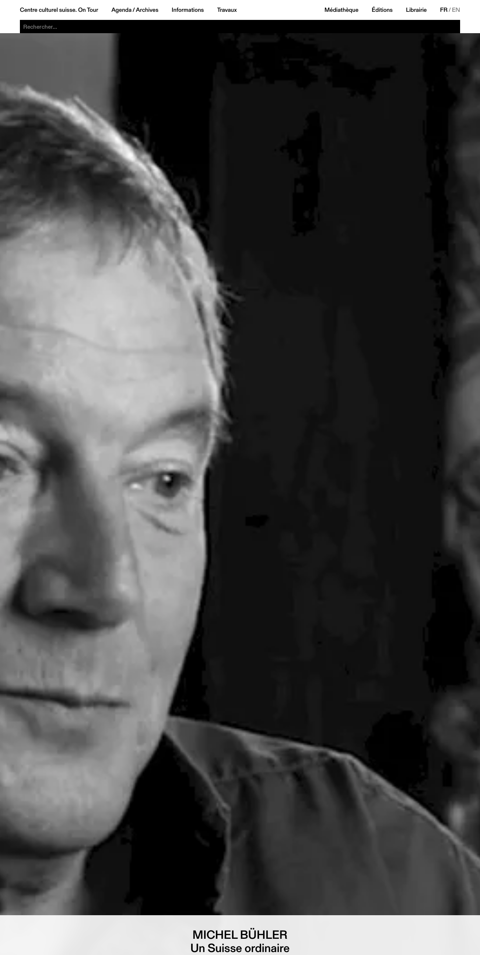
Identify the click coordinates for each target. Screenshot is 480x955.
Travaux (227, 10)
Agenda (121, 10)
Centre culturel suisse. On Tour (59, 10)
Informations (188, 10)
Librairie (416, 10)
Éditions (382, 10)
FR (444, 10)
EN (456, 10)
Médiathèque (341, 10)
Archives (147, 10)
